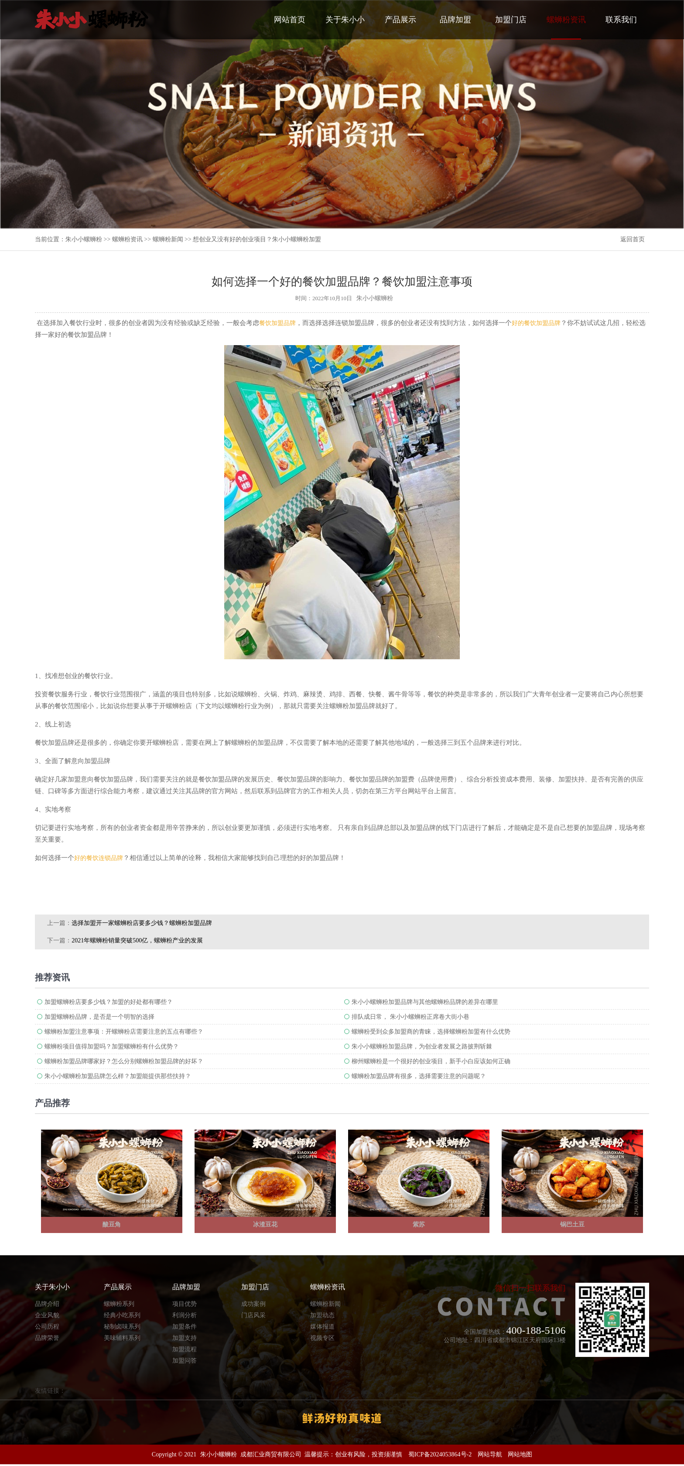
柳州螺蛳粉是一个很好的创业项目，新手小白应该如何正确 (431, 1061)
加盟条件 (184, 1328)
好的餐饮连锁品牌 (98, 858)
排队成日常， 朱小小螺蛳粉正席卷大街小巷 (410, 1017)
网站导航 (490, 1456)
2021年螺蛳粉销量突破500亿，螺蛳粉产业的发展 (137, 940)
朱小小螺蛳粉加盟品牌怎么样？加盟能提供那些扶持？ (117, 1076)
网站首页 (289, 19)
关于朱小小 (345, 19)
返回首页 (632, 239)
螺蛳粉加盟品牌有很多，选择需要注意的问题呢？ (419, 1076)
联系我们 (621, 19)
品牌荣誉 (47, 1339)
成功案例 (253, 1305)
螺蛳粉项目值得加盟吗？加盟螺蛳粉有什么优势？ (111, 1046)
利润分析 (184, 1316)
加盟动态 (322, 1316)
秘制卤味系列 (122, 1328)
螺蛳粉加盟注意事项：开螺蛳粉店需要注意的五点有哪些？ (123, 1031)
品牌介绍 (47, 1305)
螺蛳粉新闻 (168, 239)
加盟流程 (184, 1350)
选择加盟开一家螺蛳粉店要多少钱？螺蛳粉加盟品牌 (142, 923)
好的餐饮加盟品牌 (536, 323)
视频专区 (322, 1339)
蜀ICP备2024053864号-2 (440, 1456)
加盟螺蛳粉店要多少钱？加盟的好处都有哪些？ (108, 1002)
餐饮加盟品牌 (277, 323)
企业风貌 (47, 1316)
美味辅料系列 (122, 1339)
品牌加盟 (455, 19)
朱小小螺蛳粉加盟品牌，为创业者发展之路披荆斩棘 (422, 1046)
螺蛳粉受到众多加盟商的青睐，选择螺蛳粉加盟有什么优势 (431, 1031)
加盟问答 (184, 1362)
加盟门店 (511, 19)
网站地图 (520, 1456)
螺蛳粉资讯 (566, 27)
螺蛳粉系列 (119, 1305)
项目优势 (184, 1305)
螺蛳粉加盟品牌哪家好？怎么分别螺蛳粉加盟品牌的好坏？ (123, 1061)
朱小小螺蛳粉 (83, 239)
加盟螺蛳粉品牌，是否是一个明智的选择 (99, 1017)
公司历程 (47, 1328)
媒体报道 (322, 1328)
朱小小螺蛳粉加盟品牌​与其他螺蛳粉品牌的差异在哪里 (425, 1002)
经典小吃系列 (122, 1316)
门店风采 (253, 1316)
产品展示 (400, 19)
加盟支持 (184, 1339)
